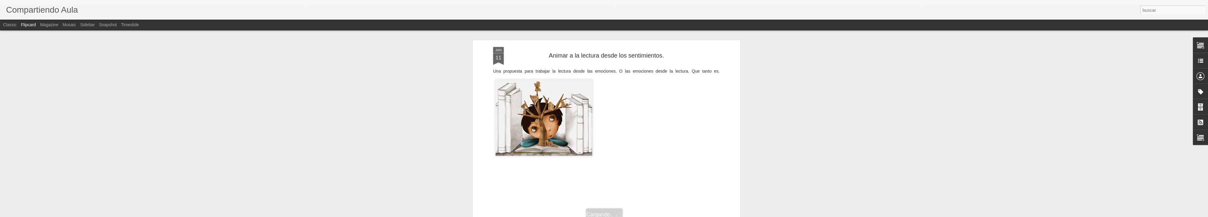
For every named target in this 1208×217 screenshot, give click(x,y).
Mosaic (69, 24)
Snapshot (108, 24)
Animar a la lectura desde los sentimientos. (606, 55)
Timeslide (130, 24)
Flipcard (28, 24)
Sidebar (87, 24)
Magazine (49, 24)
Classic (10, 24)
